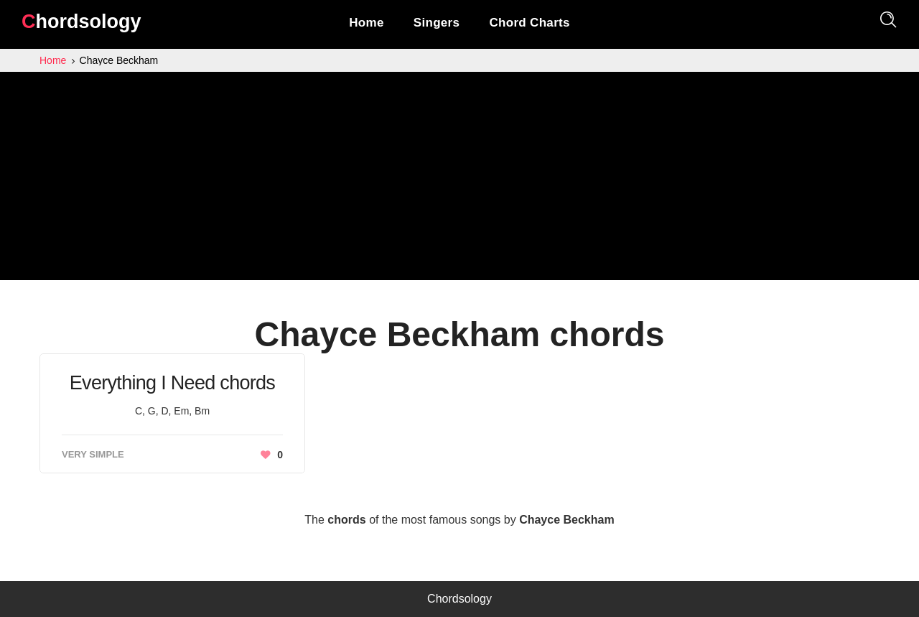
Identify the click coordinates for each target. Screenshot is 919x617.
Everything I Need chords (172, 383)
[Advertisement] (459, 179)
